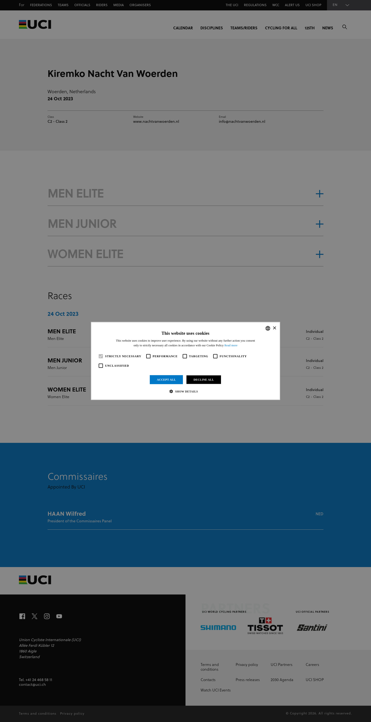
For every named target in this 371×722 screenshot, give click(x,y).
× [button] (274, 328)
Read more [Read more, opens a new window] (231, 345)
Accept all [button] (166, 379)
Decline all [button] (204, 379)
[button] (185, 391)
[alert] (185, 361)
